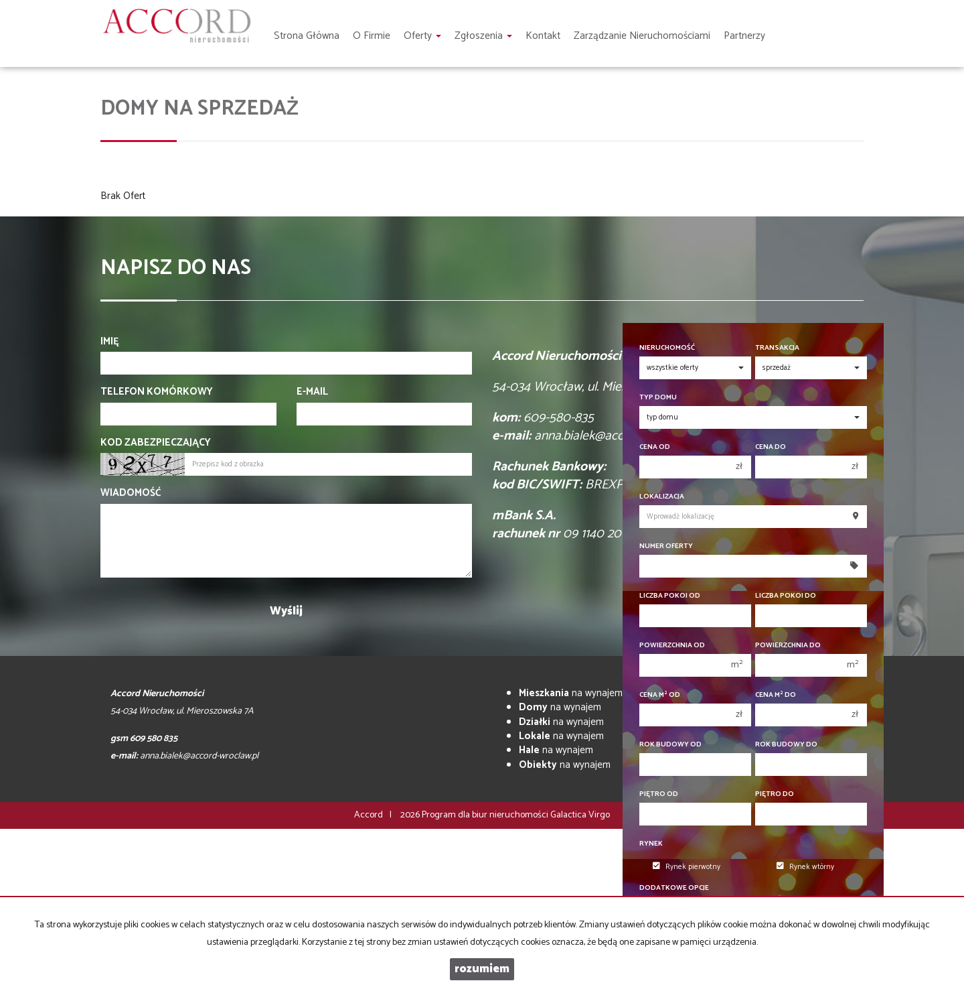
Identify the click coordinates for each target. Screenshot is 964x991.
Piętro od (658, 794)
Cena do (770, 447)
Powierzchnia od (672, 646)
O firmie (371, 35)
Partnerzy (744, 35)
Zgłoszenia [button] (483, 35)
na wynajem (571, 693)
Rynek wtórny (805, 867)
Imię (109, 341)
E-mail (312, 392)
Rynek (651, 844)
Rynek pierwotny (686, 867)
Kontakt (543, 35)
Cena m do (775, 695)
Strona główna (306, 35)
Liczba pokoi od (669, 596)
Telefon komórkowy (156, 392)
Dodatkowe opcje (674, 888)
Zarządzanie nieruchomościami (642, 35)
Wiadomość (130, 493)
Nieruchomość (667, 348)
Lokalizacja (661, 497)
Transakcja (777, 348)
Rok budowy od (670, 745)
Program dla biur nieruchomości (486, 815)
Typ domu (658, 398)
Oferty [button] (422, 35)
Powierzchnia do (788, 646)
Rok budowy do (786, 745)
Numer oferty (666, 546)
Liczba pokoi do (785, 596)
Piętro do (774, 794)
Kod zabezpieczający (155, 443)
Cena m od (659, 695)
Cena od (654, 447)
